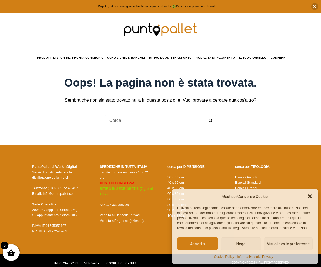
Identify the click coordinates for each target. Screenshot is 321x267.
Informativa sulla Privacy (255, 257)
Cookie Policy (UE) (121, 263)
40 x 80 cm (175, 188)
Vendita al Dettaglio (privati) (120, 215)
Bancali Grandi (246, 188)
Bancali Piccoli (246, 177)
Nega (240, 243)
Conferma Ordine (285, 57)
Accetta (197, 243)
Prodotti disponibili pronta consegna (70, 57)
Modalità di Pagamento (215, 57)
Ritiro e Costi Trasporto (170, 57)
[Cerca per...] (155, 120)
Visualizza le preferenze (288, 243)
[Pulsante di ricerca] (210, 120)
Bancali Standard (248, 183)
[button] (310, 196)
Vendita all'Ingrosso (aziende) (122, 221)
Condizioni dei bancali (126, 57)
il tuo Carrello (252, 57)
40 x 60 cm (175, 183)
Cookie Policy (224, 257)
